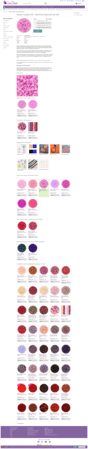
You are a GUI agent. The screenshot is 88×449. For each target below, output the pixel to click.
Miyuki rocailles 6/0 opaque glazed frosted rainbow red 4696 (42, 314)
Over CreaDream (31, 427)
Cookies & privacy (31, 431)
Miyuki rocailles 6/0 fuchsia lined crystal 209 (63, 188)
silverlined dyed (27, 37)
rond (25, 39)
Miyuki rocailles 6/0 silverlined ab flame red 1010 (21, 314)
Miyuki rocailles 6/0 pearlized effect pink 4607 (52, 294)
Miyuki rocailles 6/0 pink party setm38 (63, 313)
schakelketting (6, 40)
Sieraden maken (25, 7)
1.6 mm (25, 41)
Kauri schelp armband (62, 153)
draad (4, 24)
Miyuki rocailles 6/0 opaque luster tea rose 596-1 (42, 333)
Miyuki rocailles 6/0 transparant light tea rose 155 (21, 274)
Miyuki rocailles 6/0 (41, 187)
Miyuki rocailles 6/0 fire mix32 (42, 411)
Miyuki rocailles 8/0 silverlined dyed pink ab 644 (32, 110)
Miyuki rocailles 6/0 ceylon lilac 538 (20, 353)
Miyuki (11, 433)
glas (25, 36)
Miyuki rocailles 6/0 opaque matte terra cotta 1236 (51, 411)
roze (25, 38)
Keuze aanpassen (82, 446)
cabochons (5, 22)
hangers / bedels (6, 25)
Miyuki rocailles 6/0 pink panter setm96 (32, 132)
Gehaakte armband (51, 153)
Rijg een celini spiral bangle (42, 153)
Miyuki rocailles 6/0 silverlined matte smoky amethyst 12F (63, 333)
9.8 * (71, 9)
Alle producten (5, 11)
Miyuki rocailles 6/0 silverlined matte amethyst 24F (62, 372)
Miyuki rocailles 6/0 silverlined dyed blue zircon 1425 (20, 252)
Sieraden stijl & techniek (35, 7)
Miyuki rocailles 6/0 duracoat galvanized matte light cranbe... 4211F (62, 275)
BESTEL (37, 31)
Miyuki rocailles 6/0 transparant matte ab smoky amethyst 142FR (32, 372)
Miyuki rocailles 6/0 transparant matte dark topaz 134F (32, 411)
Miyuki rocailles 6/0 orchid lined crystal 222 (52, 188)
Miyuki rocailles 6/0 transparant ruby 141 (21, 411)
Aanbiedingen (45, 7)
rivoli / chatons (6, 38)
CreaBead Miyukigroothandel (51, 433)
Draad (11, 430)
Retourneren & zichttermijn (32, 430)
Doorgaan (75, 446)
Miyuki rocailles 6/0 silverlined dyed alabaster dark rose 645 (32, 230)
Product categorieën (11, 7)
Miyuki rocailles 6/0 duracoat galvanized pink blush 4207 (31, 274)
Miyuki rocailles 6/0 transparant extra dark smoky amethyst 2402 (52, 372)
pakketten (5, 35)
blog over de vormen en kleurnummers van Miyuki (40, 60)
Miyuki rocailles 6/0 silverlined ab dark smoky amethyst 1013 (52, 353)
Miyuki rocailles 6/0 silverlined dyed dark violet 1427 (31, 252)
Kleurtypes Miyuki (20, 153)
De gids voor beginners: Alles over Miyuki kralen (21, 168)
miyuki (4, 33)
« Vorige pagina (20, 421)
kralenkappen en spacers (8, 31)
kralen (4, 29)
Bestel (19, 115)
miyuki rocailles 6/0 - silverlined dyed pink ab (16, 11)
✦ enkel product (42, 36)
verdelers (5, 47)
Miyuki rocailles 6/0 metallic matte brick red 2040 (63, 411)
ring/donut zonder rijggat (8, 36)
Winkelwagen (77, 12)
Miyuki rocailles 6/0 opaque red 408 (31, 392)
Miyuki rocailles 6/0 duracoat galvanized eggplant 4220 (31, 353)
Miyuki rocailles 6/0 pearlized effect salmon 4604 (42, 294)
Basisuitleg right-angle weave (31, 168)
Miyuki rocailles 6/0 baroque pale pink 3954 (21, 294)
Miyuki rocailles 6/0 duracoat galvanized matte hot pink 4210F (52, 274)
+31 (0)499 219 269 (48, 428)
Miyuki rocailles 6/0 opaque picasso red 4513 (42, 392)
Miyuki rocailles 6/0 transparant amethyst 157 (63, 353)
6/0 (27, 40)
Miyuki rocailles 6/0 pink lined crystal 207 (21, 188)
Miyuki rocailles (29, 36)
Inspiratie (51, 7)
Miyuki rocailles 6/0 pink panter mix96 (21, 132)
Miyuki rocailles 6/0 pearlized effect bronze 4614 (63, 294)
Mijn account (63, 0)
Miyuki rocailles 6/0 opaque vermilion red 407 (21, 392)
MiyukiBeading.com (49, 430)
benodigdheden (6, 20)
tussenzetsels (6, 46)
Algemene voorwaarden (32, 433)
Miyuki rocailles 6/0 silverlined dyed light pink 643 (31, 188)
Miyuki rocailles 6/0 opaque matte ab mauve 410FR (32, 333)
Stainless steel (6, 44)
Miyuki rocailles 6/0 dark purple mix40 (21, 372)
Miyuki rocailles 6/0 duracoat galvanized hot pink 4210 (42, 274)
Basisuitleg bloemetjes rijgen (41, 168)
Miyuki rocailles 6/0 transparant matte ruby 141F (52, 392)
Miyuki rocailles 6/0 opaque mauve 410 (51, 333)
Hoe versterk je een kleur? (32, 153)
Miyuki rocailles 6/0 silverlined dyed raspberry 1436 (20, 230)
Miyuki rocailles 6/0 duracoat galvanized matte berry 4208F (62, 392)
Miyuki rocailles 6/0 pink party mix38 (52, 313)
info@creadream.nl (49, 427)
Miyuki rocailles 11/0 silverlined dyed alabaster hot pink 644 (21, 110)
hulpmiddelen (6, 27)
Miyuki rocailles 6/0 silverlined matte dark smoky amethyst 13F (42, 353)
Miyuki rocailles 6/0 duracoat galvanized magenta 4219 (31, 294)
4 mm (25, 40)
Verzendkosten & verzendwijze (33, 428)
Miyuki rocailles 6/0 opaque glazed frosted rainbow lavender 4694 (32, 314)
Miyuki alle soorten (35, 36)
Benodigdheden (13, 427)
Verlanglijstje (71, 0)
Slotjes (11, 434)
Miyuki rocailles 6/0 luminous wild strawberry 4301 (31, 208)
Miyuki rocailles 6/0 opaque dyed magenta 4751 (21, 208)
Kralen (11, 431)
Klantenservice (78, 0)
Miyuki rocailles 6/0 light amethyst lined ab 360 (42, 372)
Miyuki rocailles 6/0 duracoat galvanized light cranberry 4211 (20, 333)
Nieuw (18, 7)
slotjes (4, 42)
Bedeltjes (11, 428)
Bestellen (79, 3)
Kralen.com (47, 431)
